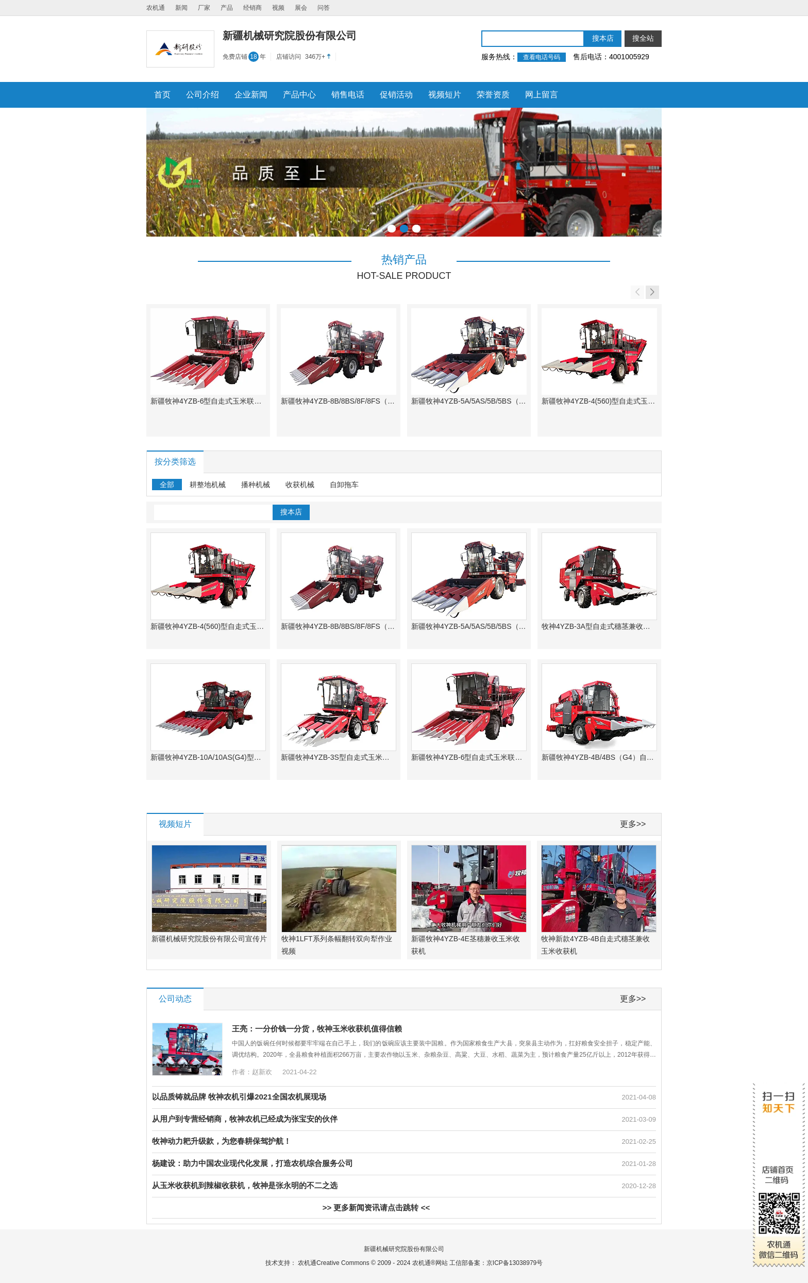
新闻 (181, 7)
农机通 (155, 7)
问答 (323, 7)
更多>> (633, 824)
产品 (227, 7)
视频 (278, 7)
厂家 (204, 7)
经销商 (252, 7)
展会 (301, 7)
